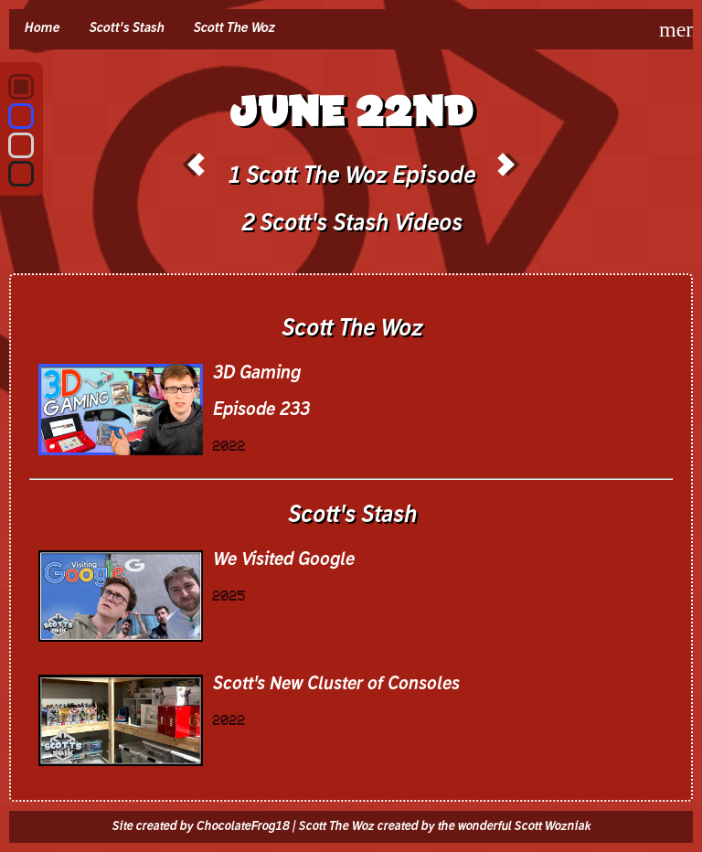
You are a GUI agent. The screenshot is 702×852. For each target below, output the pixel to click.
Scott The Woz (233, 28)
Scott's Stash (126, 28)
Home (41, 28)
